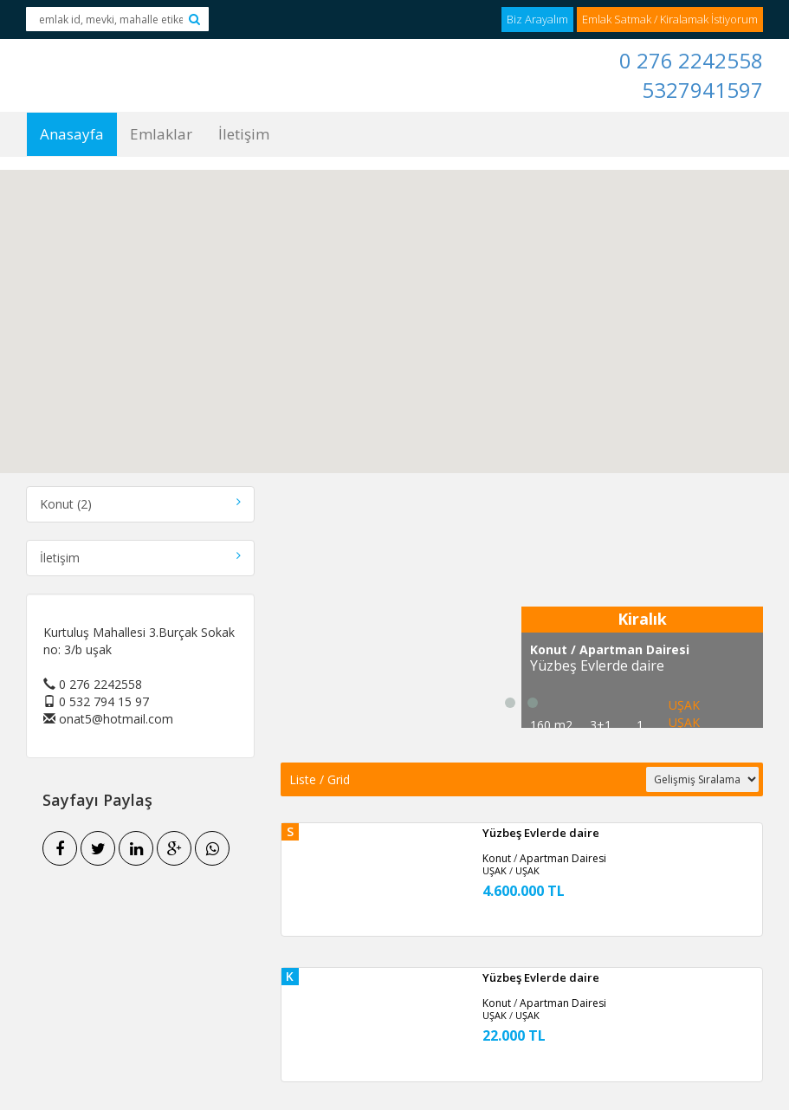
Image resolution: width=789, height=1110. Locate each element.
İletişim (243, 134)
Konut (496, 858)
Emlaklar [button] (161, 134)
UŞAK (684, 722)
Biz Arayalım (537, 19)
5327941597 (702, 89)
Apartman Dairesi (563, 858)
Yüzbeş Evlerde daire (540, 833)
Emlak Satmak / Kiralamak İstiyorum (670, 19)
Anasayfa (72, 134)
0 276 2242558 (691, 60)
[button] (395, 308)
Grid (338, 779)
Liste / (308, 779)
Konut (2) (140, 504)
